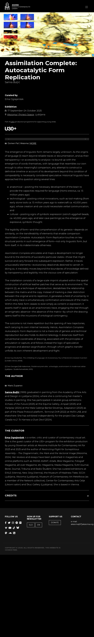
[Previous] (9, 139)
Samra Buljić (12, 392)
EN (38, 525)
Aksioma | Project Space (20, 114)
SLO (31, 525)
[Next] (85, 139)
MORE (33, 143)
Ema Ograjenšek (14, 437)
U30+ (13, 122)
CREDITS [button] (11, 495)
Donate (55, 522)
